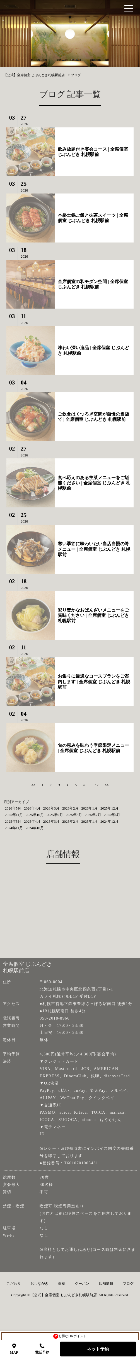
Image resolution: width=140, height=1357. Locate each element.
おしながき (39, 1284)
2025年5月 (13, 821)
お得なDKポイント (69, 1336)
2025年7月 (93, 815)
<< (33, 785)
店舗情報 (106, 1284)
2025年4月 (32, 821)
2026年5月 (13, 808)
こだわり (13, 1284)
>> (107, 785)
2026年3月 (51, 808)
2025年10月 (35, 815)
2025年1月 (89, 821)
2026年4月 (32, 808)
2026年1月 (89, 808)
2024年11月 (14, 828)
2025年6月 (112, 815)
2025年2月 (70, 821)
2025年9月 (55, 815)
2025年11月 (14, 815)
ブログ (128, 1284)
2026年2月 (70, 808)
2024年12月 (109, 821)
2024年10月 (35, 828)
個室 (61, 1284)
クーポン (82, 1284)
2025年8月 (74, 815)
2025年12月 (109, 808)
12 (96, 785)
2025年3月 (51, 821)
